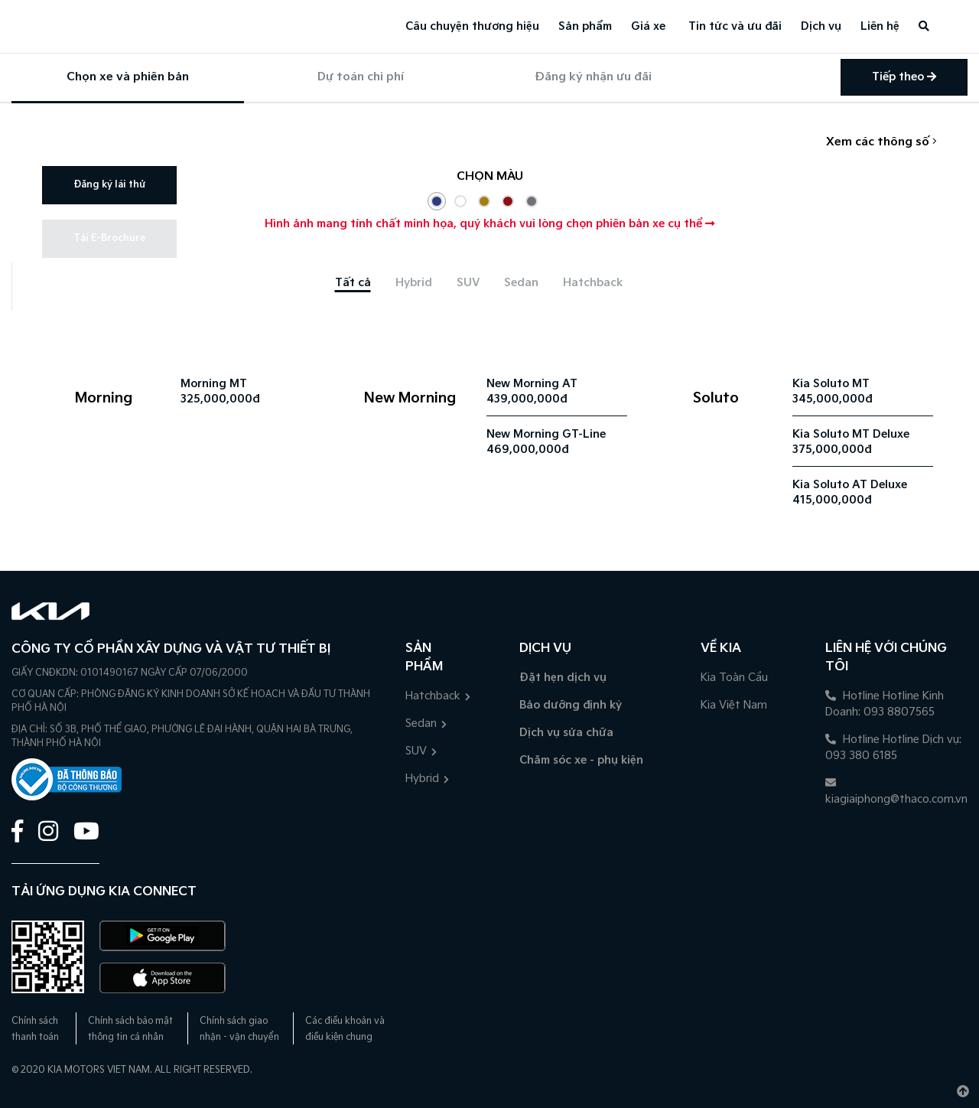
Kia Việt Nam (734, 705)
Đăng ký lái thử (109, 185)
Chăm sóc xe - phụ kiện (581, 760)
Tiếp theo (904, 76)
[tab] (353, 283)
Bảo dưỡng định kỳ (570, 705)
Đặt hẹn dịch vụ (563, 677)
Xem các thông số (881, 141)
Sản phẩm (585, 26)
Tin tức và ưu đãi (735, 26)
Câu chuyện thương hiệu (472, 26)
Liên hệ (879, 26)
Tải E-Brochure (109, 238)
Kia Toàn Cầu (734, 677)
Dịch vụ (821, 26)
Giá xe (648, 26)
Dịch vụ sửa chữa (566, 732)
